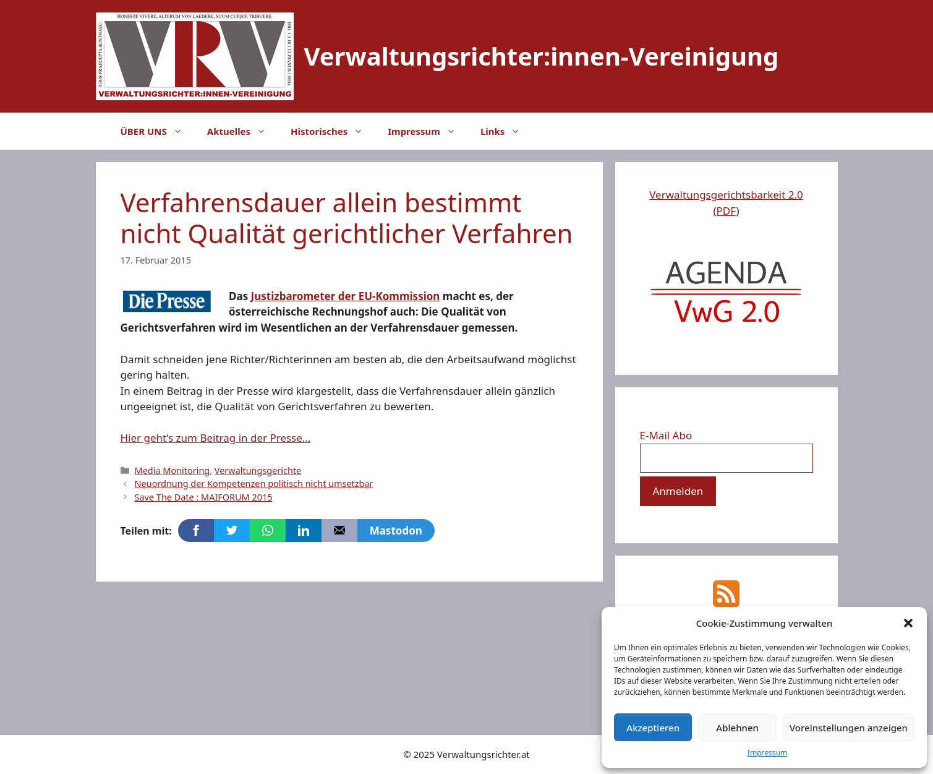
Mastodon (396, 530)
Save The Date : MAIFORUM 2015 (204, 497)
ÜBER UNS (158, 131)
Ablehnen (737, 727)
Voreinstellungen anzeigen (849, 727)
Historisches (333, 131)
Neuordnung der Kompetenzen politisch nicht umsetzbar (254, 483)
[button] (908, 623)
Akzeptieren (653, 727)
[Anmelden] (678, 491)
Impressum (767, 752)
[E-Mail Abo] (726, 458)
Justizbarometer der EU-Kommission (345, 296)
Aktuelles (242, 131)
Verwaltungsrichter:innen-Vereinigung (541, 56)
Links (506, 131)
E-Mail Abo (666, 435)
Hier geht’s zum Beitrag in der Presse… (216, 438)
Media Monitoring (172, 470)
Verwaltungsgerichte (258, 470)
